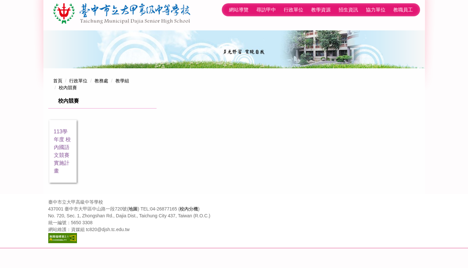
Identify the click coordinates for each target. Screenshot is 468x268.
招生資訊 (321, 37)
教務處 (101, 100)
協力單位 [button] (348, 37)
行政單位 (78, 100)
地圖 (133, 228)
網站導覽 (211, 37)
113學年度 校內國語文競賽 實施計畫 (62, 170)
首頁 (57, 100)
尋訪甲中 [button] (239, 37)
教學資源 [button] (293, 37)
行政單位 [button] (266, 37)
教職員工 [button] (403, 37)
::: (191, 37)
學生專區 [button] (375, 37)
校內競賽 (68, 107)
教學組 (122, 100)
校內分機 (189, 228)
